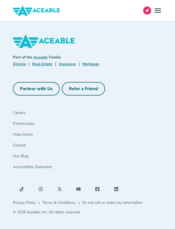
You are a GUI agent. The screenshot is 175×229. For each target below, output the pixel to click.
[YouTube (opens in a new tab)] (80, 190)
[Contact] (38, 146)
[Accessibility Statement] (38, 168)
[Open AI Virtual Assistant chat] (147, 10)
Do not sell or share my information (112, 202)
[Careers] (38, 114)
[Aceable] (36, 10)
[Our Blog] (38, 157)
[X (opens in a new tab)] (61, 190)
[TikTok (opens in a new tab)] (23, 190)
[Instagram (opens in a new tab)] (42, 190)
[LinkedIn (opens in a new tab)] (118, 190)
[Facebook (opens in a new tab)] (99, 190)
